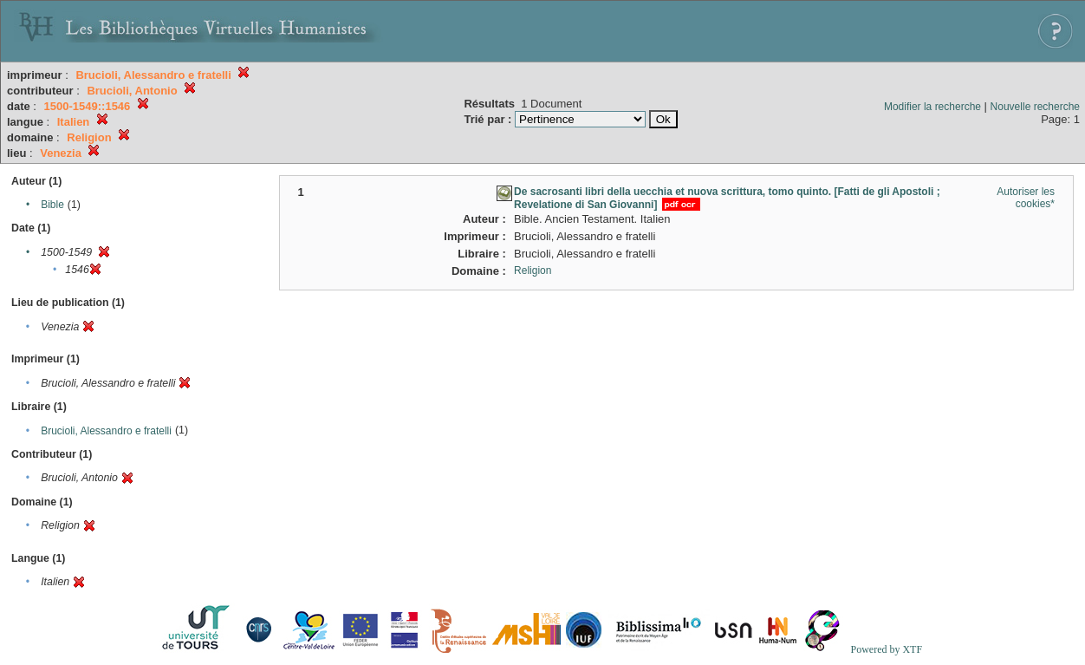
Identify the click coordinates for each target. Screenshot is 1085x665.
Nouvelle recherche (1035, 107)
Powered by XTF (886, 649)
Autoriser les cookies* (1026, 198)
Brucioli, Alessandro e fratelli (106, 431)
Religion (532, 270)
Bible (52, 205)
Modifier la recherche (932, 107)
